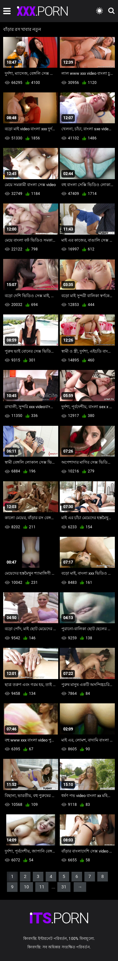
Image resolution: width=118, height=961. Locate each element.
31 (63, 886)
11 (41, 886)
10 (26, 886)
